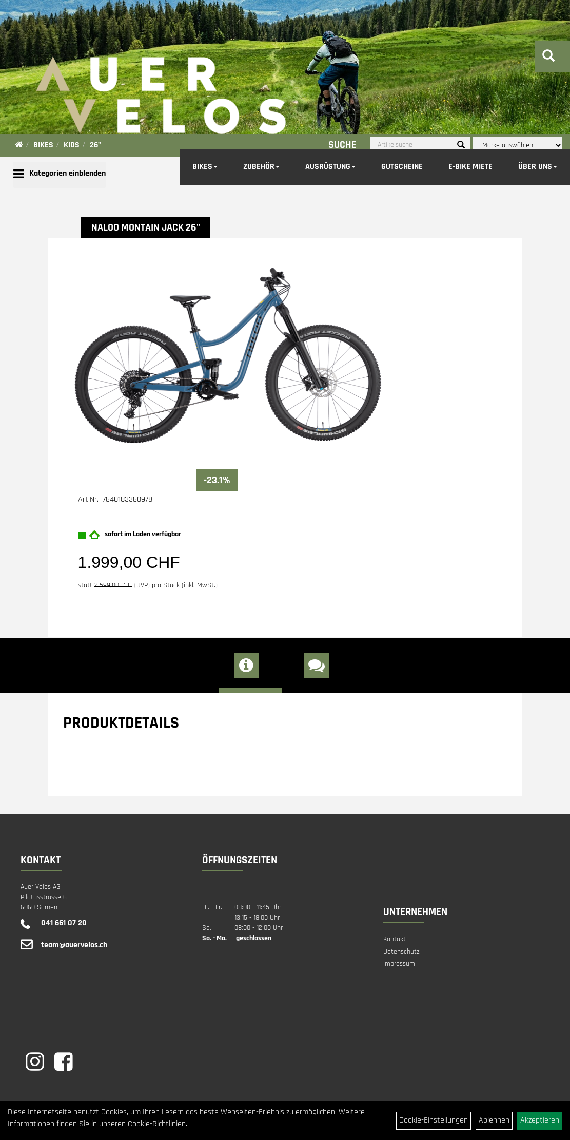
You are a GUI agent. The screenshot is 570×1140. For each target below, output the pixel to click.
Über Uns (537, 166)
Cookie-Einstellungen (433, 1120)
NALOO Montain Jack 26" (145, 227)
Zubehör (261, 166)
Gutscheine (402, 166)
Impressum (399, 963)
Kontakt (394, 939)
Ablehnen (494, 1120)
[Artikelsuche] (548, 57)
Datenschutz (401, 951)
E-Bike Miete (470, 166)
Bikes (205, 166)
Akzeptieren (539, 1120)
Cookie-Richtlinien (157, 1123)
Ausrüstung (330, 166)
